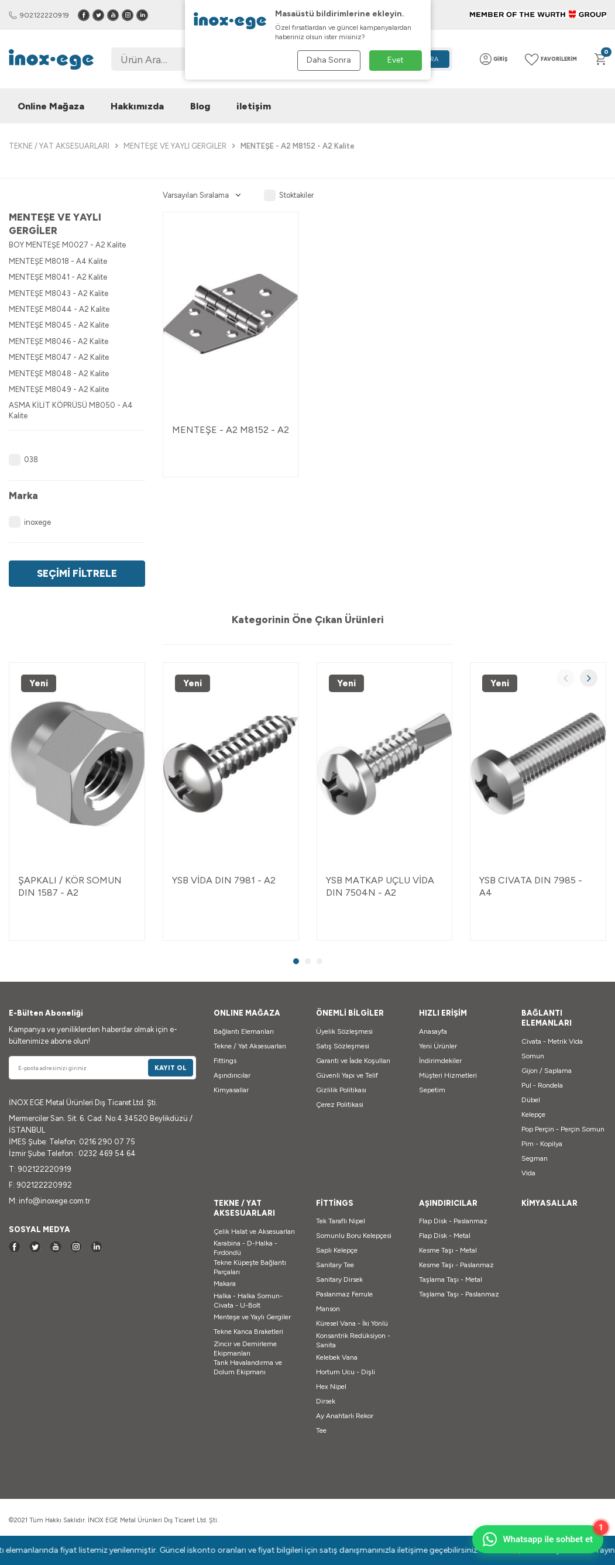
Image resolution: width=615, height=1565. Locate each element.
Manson (328, 1309)
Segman (534, 1158)
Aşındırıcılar (232, 1075)
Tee (321, 1430)
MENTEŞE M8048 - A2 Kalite (59, 373)
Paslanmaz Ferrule (344, 1294)
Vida (528, 1173)
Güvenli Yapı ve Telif (347, 1075)
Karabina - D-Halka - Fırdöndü (245, 1248)
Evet (395, 60)
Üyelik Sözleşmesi (344, 1031)
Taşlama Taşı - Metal (450, 1279)
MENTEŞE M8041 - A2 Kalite (58, 277)
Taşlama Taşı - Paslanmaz (459, 1294)
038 (23, 460)
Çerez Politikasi (339, 1104)
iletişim (253, 106)
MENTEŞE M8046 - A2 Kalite (58, 341)
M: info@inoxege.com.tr (49, 1200)
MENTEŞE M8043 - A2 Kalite (58, 293)
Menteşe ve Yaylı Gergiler (252, 1317)
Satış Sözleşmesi (342, 1046)
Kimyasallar (231, 1090)
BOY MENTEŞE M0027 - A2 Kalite (67, 244)
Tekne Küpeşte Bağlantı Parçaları (250, 1267)
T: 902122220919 (40, 1169)
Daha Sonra (329, 60)
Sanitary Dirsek (339, 1279)
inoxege (30, 522)
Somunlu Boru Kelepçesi (353, 1236)
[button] (565, 678)
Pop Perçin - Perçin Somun (562, 1129)
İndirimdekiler (440, 1061)
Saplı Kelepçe (337, 1250)
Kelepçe (533, 1114)
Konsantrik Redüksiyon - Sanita (353, 1340)
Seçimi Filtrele (77, 573)
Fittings (225, 1061)
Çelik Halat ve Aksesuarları (254, 1231)
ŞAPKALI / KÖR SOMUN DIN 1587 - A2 (70, 886)
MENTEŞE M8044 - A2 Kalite (59, 309)
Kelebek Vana (337, 1357)
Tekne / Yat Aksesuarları (250, 1046)
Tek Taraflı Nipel (340, 1221)
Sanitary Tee (335, 1265)
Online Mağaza (51, 106)
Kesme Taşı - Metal (448, 1250)
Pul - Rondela (542, 1085)
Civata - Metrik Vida (552, 1041)
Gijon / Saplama (546, 1071)
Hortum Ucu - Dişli (345, 1372)
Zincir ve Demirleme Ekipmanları (245, 1348)
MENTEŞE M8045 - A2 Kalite (59, 325)
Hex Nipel (331, 1386)
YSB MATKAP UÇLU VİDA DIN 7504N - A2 (380, 886)
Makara (225, 1283)
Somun (532, 1056)
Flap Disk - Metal (444, 1236)
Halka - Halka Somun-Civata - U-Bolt (248, 1300)
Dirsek (325, 1401)
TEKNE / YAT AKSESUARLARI (59, 146)
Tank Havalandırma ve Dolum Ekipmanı (248, 1367)
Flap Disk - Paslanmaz (453, 1221)
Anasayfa (433, 1031)
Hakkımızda (137, 106)
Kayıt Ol (170, 1068)
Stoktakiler (289, 195)
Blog (200, 106)
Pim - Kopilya (541, 1144)
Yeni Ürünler (438, 1046)
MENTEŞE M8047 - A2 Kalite (59, 357)
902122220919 (39, 15)
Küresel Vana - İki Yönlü (352, 1323)
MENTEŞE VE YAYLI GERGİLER (174, 146)
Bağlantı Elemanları (244, 1031)
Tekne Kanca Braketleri (248, 1331)
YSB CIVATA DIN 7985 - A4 (530, 886)
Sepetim (432, 1090)
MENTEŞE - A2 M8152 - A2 (230, 429)
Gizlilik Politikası (341, 1090)
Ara (432, 59)
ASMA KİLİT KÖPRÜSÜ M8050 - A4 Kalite (71, 410)
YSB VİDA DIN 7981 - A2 (224, 880)
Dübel (530, 1100)
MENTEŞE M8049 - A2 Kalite (59, 389)
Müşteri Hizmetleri (448, 1075)
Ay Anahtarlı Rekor (344, 1416)
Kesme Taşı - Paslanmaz (456, 1265)
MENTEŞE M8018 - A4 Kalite (58, 261)
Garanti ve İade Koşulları (353, 1061)
